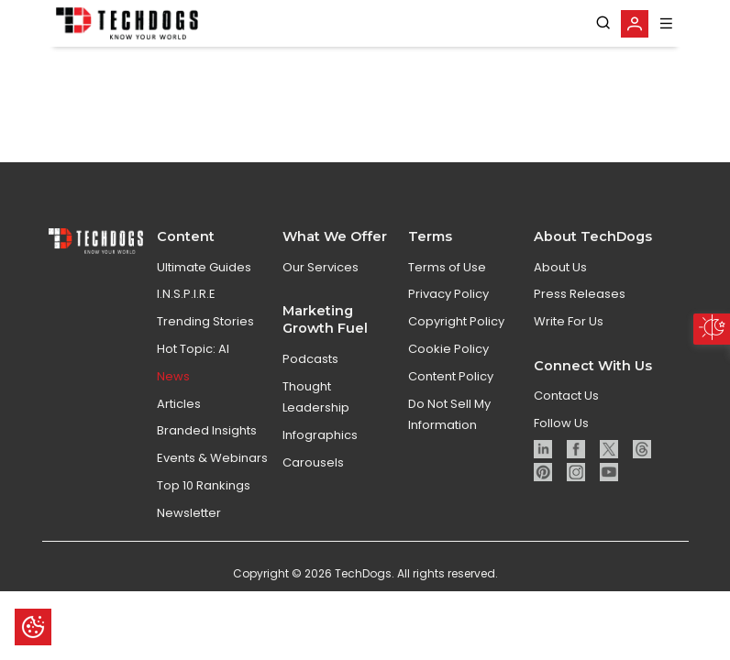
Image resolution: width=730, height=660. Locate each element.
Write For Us (568, 389)
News (173, 444)
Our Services (320, 335)
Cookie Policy (448, 416)
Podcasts (310, 426)
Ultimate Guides (204, 335)
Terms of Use (447, 335)
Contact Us (566, 463)
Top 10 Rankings (203, 553)
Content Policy (450, 444)
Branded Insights (207, 498)
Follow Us (561, 491)
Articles (179, 471)
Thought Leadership (315, 465)
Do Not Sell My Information (449, 482)
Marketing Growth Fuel (325, 387)
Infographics (320, 503)
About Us (560, 335)
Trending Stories (205, 389)
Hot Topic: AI (193, 416)
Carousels (313, 530)
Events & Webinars (212, 525)
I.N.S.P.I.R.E (186, 361)
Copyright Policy (456, 389)
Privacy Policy (448, 361)
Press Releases (579, 361)
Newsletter (189, 580)
